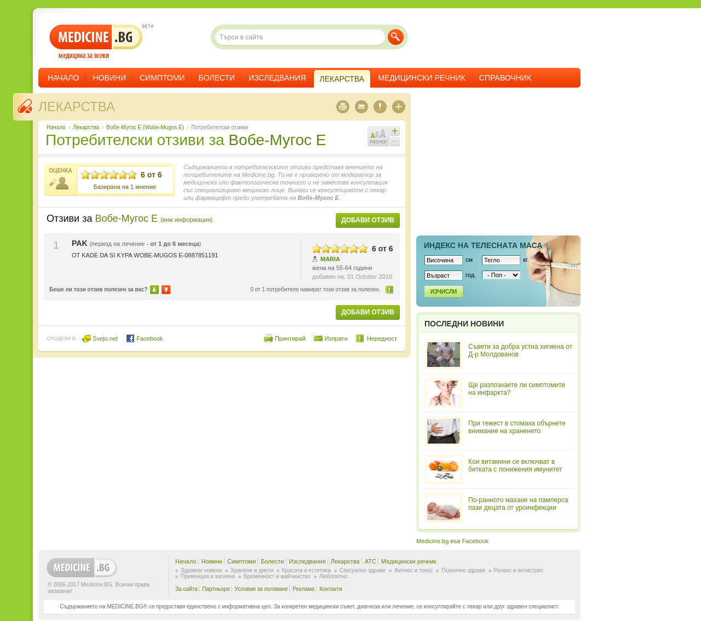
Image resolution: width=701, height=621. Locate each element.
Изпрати (336, 338)
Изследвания (277, 77)
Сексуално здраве (363, 570)
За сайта (186, 589)
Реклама (303, 589)
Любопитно (333, 576)
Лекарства (76, 106)
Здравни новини (201, 570)
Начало (63, 77)
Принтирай (290, 338)
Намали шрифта (395, 141)
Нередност (390, 289)
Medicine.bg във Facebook (452, 541)
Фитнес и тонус (413, 570)
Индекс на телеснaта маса (483, 245)
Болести (216, 77)
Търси (396, 37)
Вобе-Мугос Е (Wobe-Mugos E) (145, 127)
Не (166, 289)
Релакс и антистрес (518, 570)
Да (154, 289)
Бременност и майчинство (277, 576)
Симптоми (162, 77)
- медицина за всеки (96, 42)
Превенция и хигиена (208, 576)
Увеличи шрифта (395, 131)
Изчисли (443, 292)
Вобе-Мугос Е (277, 139)
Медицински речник (422, 77)
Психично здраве (463, 570)
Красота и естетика (306, 570)
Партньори (215, 589)
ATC (370, 561)
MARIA (330, 259)
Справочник (505, 77)
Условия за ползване (261, 589)
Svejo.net (100, 338)
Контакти (330, 589)
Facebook (144, 338)
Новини (109, 77)
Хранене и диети (252, 570)
